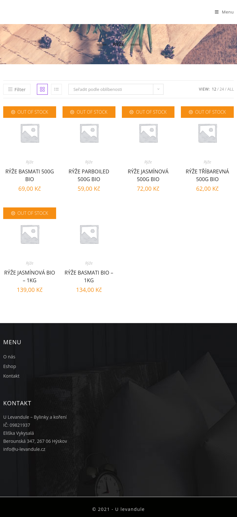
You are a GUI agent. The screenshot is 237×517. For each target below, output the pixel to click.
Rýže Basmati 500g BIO (29, 174)
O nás (9, 357)
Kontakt (11, 376)
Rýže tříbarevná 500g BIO (207, 174)
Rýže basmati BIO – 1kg (88, 275)
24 (222, 89)
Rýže (29, 162)
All (230, 89)
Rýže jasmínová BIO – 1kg (29, 275)
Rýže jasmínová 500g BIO (148, 174)
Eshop (9, 366)
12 (214, 89)
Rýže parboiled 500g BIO (89, 174)
